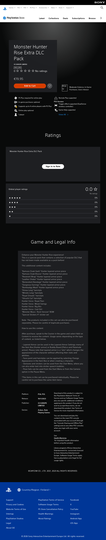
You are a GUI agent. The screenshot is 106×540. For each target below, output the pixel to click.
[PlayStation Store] (14, 15)
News (53, 8)
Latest (42, 15)
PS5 (18, 8)
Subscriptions (78, 15)
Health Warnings (60, 435)
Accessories (43, 8)
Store (60, 8)
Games (11, 8)
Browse (92, 15)
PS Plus (32, 8)
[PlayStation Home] (4, 8)
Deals (65, 15)
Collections (54, 15)
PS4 (24, 8)
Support (69, 8)
